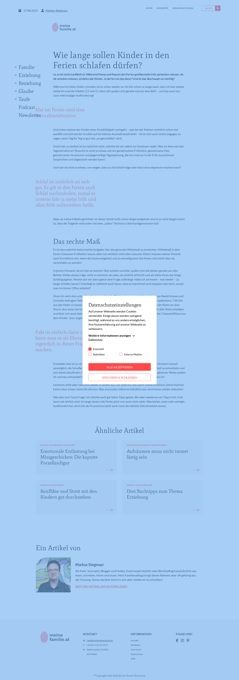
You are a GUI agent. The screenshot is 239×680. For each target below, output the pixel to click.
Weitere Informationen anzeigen (109, 335)
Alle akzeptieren (119, 367)
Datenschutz (95, 339)
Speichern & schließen (119, 377)
